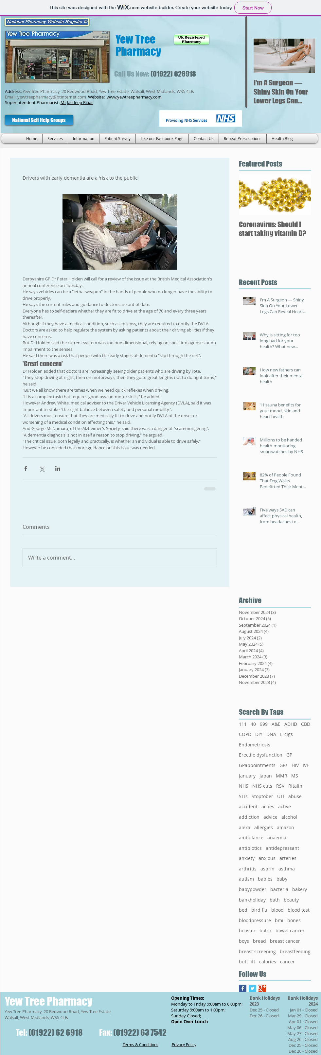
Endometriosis (254, 745)
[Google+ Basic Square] (262, 988)
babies (265, 879)
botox (265, 930)
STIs (243, 796)
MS (294, 776)
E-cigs (286, 734)
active (284, 806)
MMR (281, 776)
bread (259, 941)
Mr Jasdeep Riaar (77, 102)
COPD (245, 734)
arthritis (248, 869)
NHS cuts (262, 786)
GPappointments (257, 765)
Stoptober (262, 796)
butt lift (247, 961)
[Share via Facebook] (26, 468)
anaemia (276, 837)
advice (270, 817)
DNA (271, 734)
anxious (267, 858)
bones (294, 920)
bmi (279, 920)
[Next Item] (305, 56)
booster (247, 930)
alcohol (289, 817)
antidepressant (282, 848)
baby (281, 879)
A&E (276, 724)
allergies (263, 827)
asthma (286, 869)
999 (264, 724)
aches (267, 806)
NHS (243, 786)
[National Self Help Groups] (39, 120)
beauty (291, 900)
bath (275, 900)
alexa (244, 827)
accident (248, 806)
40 (253, 724)
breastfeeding (295, 951)
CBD (305, 724)
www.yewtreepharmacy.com (134, 97)
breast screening (257, 951)
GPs (283, 765)
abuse (295, 796)
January (247, 776)
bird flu (259, 910)
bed (243, 910)
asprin (267, 869)
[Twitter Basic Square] (252, 988)
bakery (299, 889)
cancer (287, 961)
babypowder (252, 889)
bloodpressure (255, 920)
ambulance (251, 837)
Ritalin (295, 786)
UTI (280, 796)
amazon (285, 827)
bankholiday (252, 900)
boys (244, 941)
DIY (258, 734)
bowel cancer (290, 930)
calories (267, 961)
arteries (287, 858)
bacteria (279, 889)
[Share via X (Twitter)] (42, 468)
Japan (265, 776)
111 (243, 724)
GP (289, 755)
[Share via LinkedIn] (58, 468)
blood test (299, 910)
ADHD (290, 724)
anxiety (247, 858)
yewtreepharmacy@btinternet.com (51, 97)
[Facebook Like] (124, 119)
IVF (306, 765)
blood (277, 910)
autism (246, 879)
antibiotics (250, 848)
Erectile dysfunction (260, 755)
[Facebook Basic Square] (242, 988)
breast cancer (285, 941)
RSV (280, 786)
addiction (249, 817)
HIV (295, 765)
